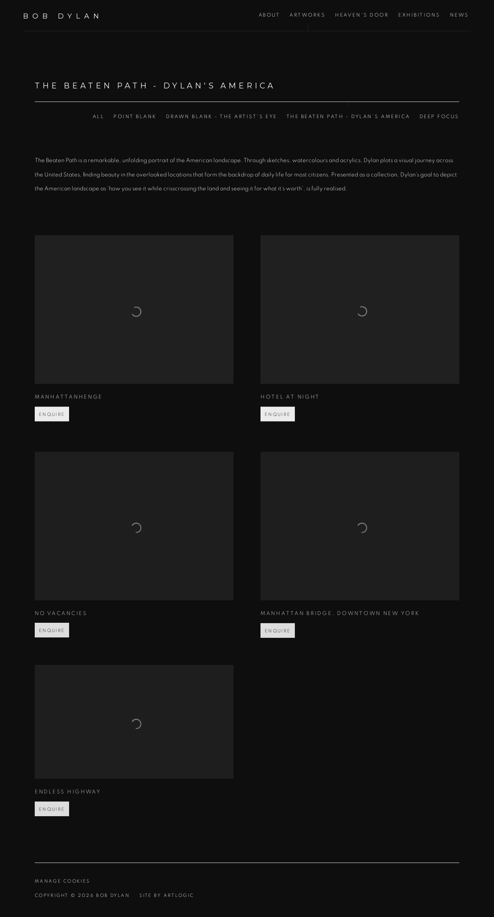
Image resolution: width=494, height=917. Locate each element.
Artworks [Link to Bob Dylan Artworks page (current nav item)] (307, 15)
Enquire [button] (52, 426)
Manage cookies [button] (62, 881)
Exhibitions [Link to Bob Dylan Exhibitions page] (419, 15)
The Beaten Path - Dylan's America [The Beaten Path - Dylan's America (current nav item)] (348, 116)
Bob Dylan (63, 16)
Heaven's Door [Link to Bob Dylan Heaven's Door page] (362, 15)
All (99, 116)
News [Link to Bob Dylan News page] (459, 15)
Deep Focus (439, 116)
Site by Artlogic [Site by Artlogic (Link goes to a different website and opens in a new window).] (166, 895)
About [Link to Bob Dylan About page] (269, 15)
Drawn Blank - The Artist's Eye (221, 116)
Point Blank (135, 116)
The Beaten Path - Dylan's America (155, 85)
